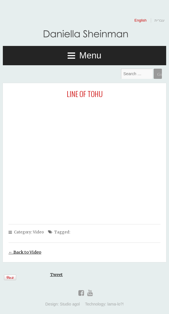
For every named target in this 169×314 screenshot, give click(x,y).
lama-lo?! (115, 304)
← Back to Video (25, 252)
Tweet (56, 274)
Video (38, 232)
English (140, 20)
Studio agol (70, 304)
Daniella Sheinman (84, 35)
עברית (159, 20)
